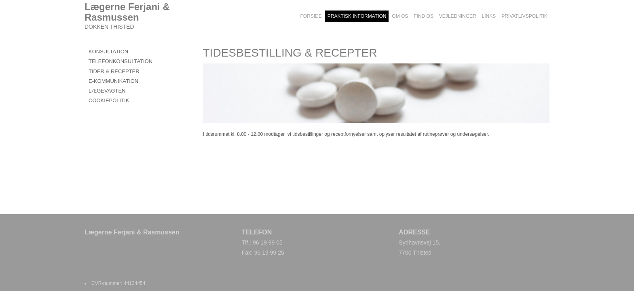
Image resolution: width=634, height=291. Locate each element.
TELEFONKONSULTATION (120, 61)
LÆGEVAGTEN (107, 91)
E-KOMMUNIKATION (113, 81)
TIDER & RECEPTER (114, 71)
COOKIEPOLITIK (109, 100)
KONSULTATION (108, 51)
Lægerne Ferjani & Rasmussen (127, 12)
